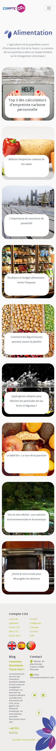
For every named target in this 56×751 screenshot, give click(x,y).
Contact (34, 632)
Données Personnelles (24, 740)
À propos (34, 627)
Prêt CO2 (13, 632)
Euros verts (14, 636)
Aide (32, 636)
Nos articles (14, 730)
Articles (33, 619)
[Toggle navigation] (49, 8)
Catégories (35, 623)
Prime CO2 (14, 627)
